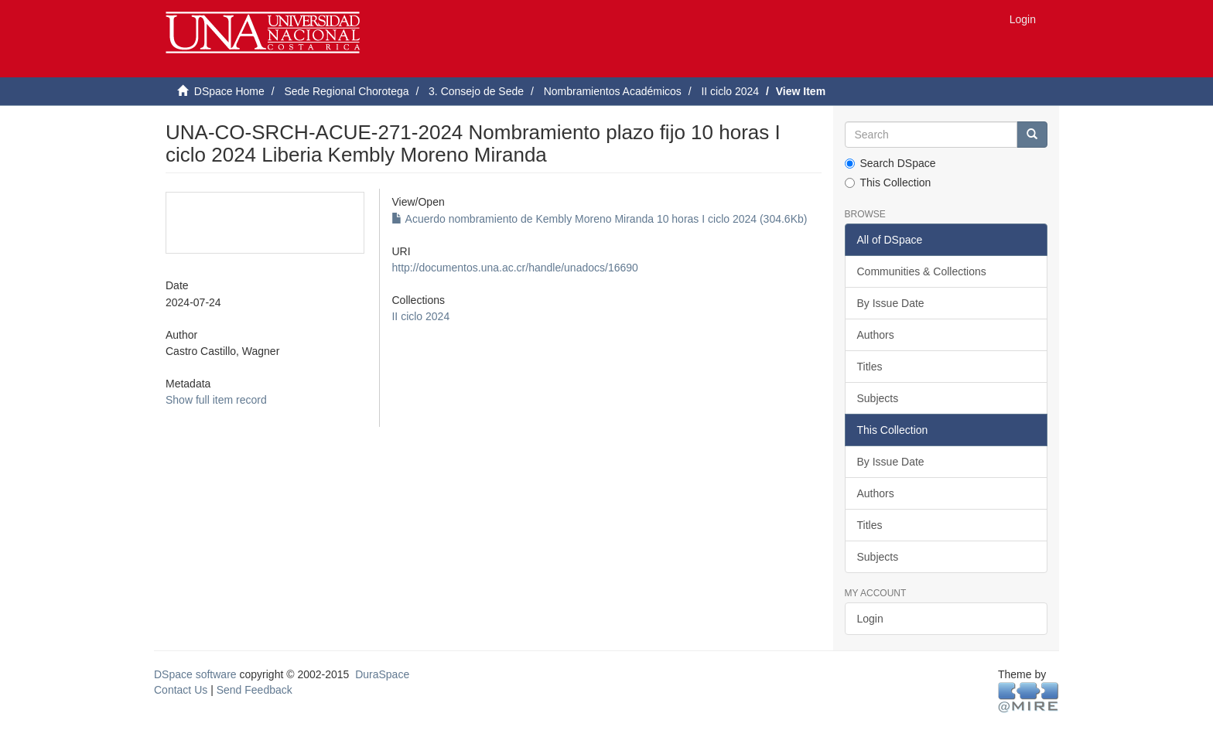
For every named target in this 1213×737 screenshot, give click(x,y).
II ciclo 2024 (730, 91)
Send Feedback (254, 690)
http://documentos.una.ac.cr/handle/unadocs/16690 (514, 267)
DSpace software (195, 674)
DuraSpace (382, 674)
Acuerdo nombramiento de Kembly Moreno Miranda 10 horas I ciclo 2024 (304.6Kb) (599, 219)
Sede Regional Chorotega (346, 91)
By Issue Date (890, 303)
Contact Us (180, 690)
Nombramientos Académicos (613, 91)
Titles (870, 366)
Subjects (878, 398)
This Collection (888, 182)
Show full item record (216, 400)
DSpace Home (229, 91)
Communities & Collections (921, 271)
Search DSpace (890, 163)
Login (870, 618)
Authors (875, 335)
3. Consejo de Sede (476, 91)
